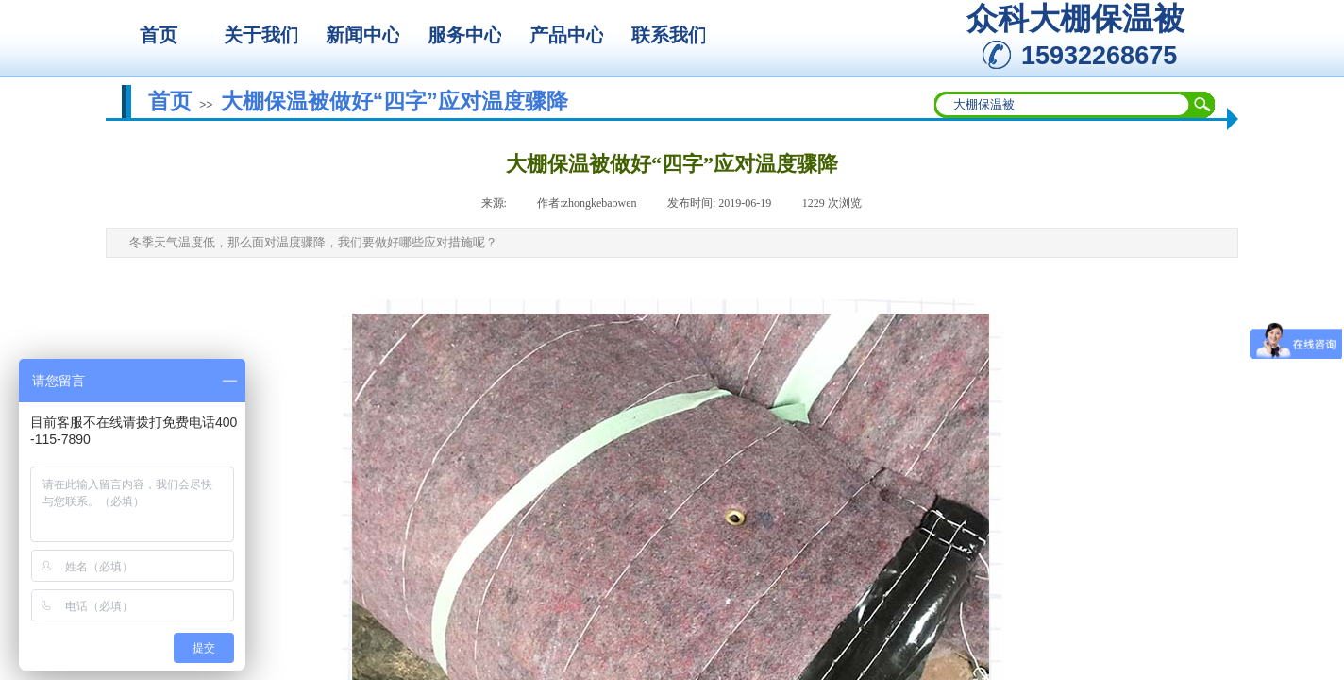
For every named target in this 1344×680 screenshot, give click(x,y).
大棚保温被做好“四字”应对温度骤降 (394, 101)
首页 (170, 101)
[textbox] (1063, 104)
